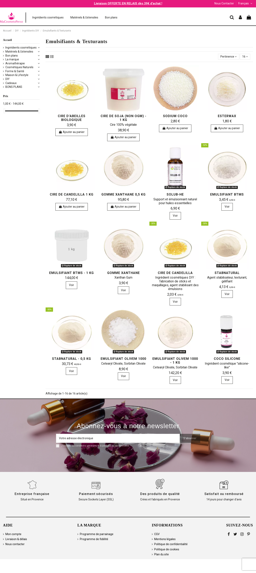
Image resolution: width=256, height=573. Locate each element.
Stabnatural (227, 273)
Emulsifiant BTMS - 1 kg (71, 273)
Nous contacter (15, 544)
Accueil (7, 40)
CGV (157, 534)
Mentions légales (165, 539)
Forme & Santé (14, 71)
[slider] (4, 110)
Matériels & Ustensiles (19, 51)
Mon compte (13, 534)
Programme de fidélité (94, 539)
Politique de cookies (166, 549)
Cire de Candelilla (175, 273)
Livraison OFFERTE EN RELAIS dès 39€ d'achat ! (128, 3)
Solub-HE (175, 194)
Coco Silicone (227, 359)
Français (245, 3)
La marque (12, 59)
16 (245, 56)
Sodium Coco (175, 116)
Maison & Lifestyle (16, 75)
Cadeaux (11, 83)
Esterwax (227, 116)
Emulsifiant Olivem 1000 (123, 359)
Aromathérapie (15, 63)
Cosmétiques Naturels (19, 67)
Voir (175, 215)
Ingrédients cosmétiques (21, 47)
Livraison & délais (16, 539)
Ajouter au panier (72, 132)
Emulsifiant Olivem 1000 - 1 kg (175, 360)
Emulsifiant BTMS (227, 194)
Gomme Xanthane (123, 273)
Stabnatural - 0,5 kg (71, 359)
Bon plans (11, 55)
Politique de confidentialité (171, 544)
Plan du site (161, 554)
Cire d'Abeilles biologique (71, 118)
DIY (7, 79)
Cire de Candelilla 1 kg (71, 194)
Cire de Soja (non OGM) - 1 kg (123, 118)
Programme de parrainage (96, 534)
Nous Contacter (224, 3)
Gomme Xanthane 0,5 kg (123, 194)
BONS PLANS (13, 86)
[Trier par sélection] (228, 57)
